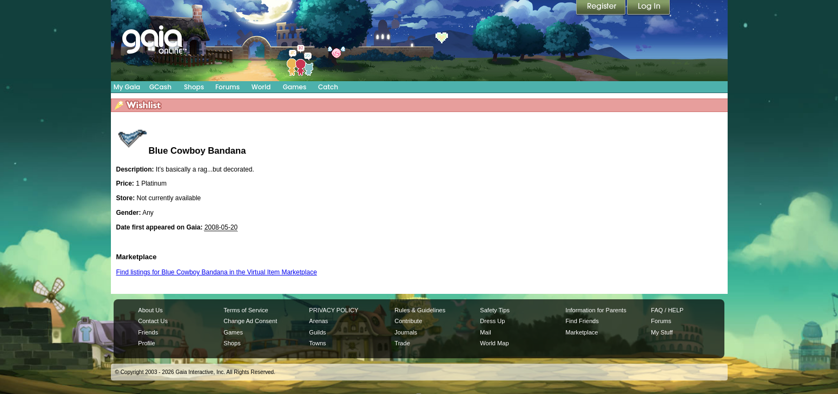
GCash (160, 86)
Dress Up (492, 321)
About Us (150, 310)
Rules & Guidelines (419, 310)
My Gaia (127, 86)
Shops (194, 86)
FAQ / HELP (667, 310)
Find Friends (581, 321)
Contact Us (153, 321)
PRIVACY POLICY (333, 310)
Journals (405, 332)
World (261, 86)
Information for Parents (595, 310)
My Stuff (661, 332)
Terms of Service (245, 310)
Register (601, 8)
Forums (227, 86)
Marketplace (581, 332)
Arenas (318, 321)
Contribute (408, 321)
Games (295, 86)
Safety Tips (495, 310)
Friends (148, 332)
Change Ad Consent (250, 321)
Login (648, 8)
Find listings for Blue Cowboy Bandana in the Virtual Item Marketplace (216, 272)
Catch (328, 86)
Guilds (317, 332)
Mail (485, 332)
